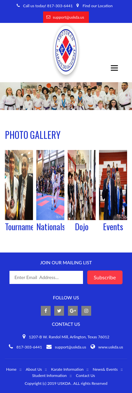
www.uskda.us (110, 347)
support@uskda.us (68, 17)
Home (11, 369)
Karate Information (67, 369)
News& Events (105, 369)
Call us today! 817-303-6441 (48, 5)
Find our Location (98, 5)
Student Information (49, 375)
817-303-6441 (29, 347)
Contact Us (85, 375)
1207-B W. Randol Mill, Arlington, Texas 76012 (69, 336)
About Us (34, 369)
